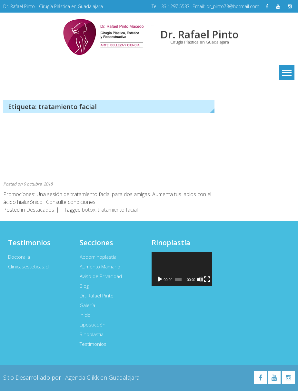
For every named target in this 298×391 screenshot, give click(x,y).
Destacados (40, 210)
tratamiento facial (118, 210)
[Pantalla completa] (207, 279)
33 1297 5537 (175, 6)
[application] (182, 269)
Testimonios (93, 344)
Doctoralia (19, 257)
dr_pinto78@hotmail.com (232, 6)
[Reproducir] (160, 279)
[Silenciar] (200, 279)
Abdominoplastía (98, 257)
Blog (84, 286)
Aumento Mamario (100, 267)
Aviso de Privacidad (101, 276)
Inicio (85, 315)
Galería (87, 305)
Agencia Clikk (82, 378)
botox (88, 210)
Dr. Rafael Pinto (97, 296)
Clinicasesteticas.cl (28, 267)
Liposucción (92, 325)
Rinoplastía (92, 334)
